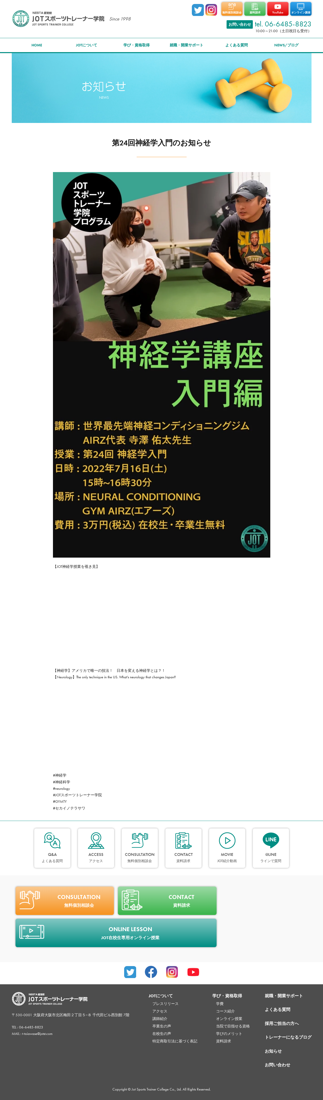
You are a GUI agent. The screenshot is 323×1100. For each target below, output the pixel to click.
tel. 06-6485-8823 (283, 24)
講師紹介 (159, 1018)
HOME (36, 45)
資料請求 (223, 1041)
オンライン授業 (229, 1018)
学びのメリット (229, 1033)
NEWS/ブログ (286, 45)
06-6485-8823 (31, 1027)
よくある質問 (236, 45)
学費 (220, 1003)
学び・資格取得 (136, 45)
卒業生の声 (161, 1026)
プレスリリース (165, 1003)
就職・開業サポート (186, 45)
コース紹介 (225, 1011)
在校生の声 (161, 1033)
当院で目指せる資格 (233, 1026)
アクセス (159, 1011)
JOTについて (86, 45)
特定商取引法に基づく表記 (174, 1041)
